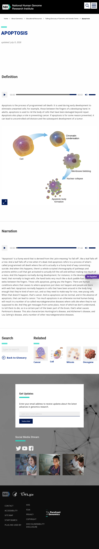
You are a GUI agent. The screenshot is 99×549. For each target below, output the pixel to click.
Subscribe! (26, 421)
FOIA (28, 509)
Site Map (9, 515)
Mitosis (70, 362)
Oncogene (88, 362)
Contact (9, 506)
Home (6, 19)
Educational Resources (34, 19)
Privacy (29, 514)
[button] (93, 5)
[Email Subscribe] (49, 414)
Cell (52, 361)
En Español (92, 276)
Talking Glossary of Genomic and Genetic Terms (61, 19)
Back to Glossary (16, 357)
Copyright (31, 519)
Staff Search (11, 520)
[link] (18, 448)
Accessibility (11, 510)
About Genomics (17, 19)
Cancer (37, 362)
